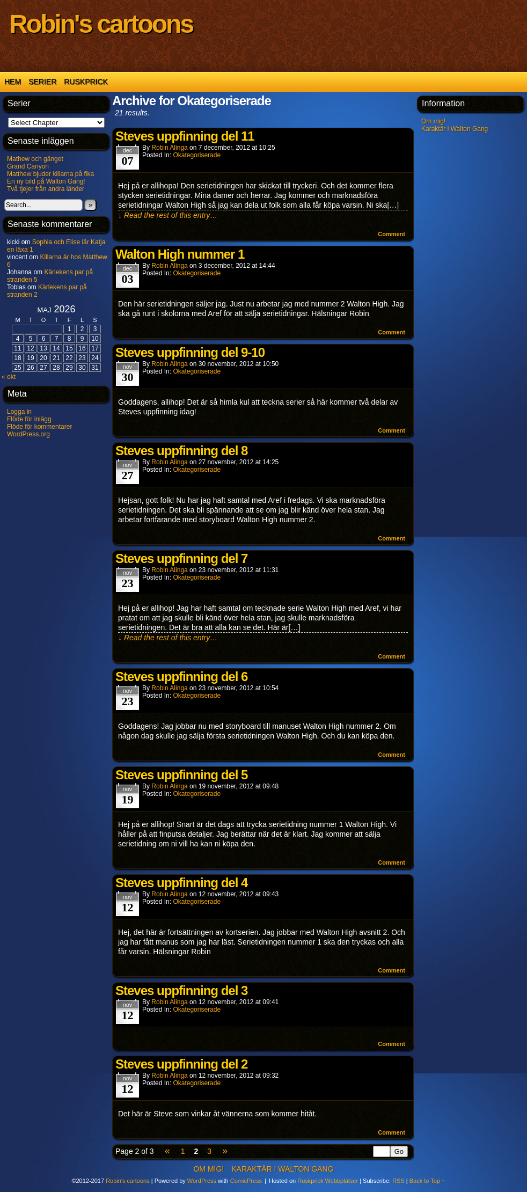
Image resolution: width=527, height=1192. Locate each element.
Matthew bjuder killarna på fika (50, 174)
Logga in (19, 411)
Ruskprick (86, 81)
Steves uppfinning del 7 (181, 558)
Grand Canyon (28, 166)
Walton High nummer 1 (179, 254)
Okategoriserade (197, 155)
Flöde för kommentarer (39, 426)
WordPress (201, 1181)
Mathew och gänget (35, 159)
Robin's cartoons (101, 24)
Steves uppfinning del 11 (184, 136)
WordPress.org (28, 434)
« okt (9, 377)
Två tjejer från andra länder (45, 189)
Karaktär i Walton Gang (454, 129)
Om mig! (433, 121)
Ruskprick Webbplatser (327, 1181)
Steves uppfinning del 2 (181, 1064)
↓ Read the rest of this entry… (167, 215)
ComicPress (246, 1181)
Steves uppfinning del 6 (181, 676)
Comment (391, 234)
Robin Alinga (169, 147)
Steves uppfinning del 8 (181, 450)
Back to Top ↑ (427, 1181)
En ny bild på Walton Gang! (46, 181)
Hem (12, 81)
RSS (398, 1181)
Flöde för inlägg (29, 419)
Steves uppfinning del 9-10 (190, 352)
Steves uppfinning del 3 (181, 990)
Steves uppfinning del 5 (181, 774)
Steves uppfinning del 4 (181, 882)
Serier (42, 81)
